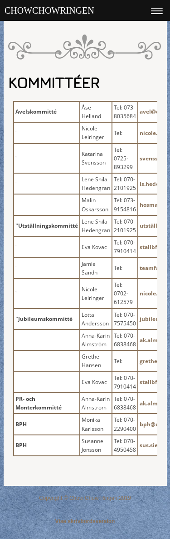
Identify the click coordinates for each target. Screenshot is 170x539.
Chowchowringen (49, 10)
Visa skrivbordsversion (85, 521)
